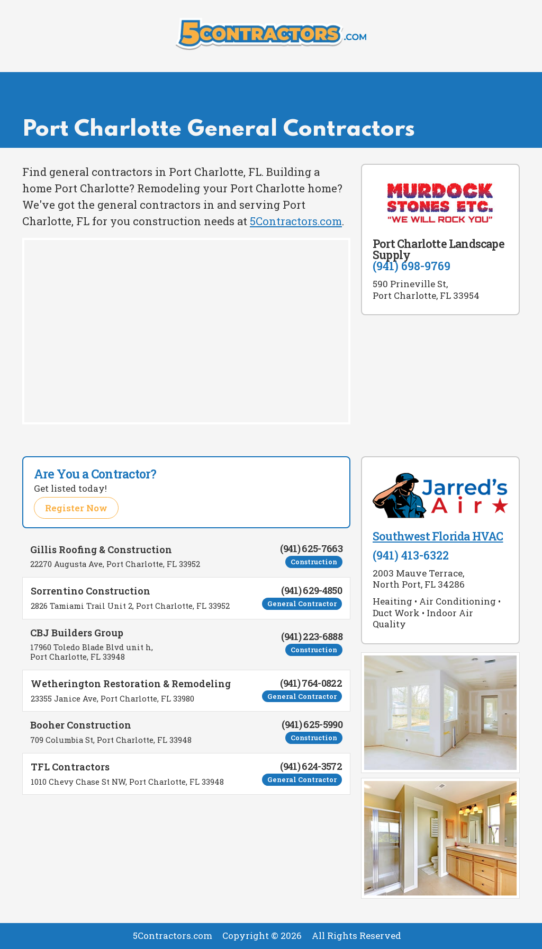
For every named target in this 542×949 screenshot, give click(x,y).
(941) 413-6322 (411, 555)
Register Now (76, 508)
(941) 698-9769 (411, 266)
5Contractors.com (296, 221)
